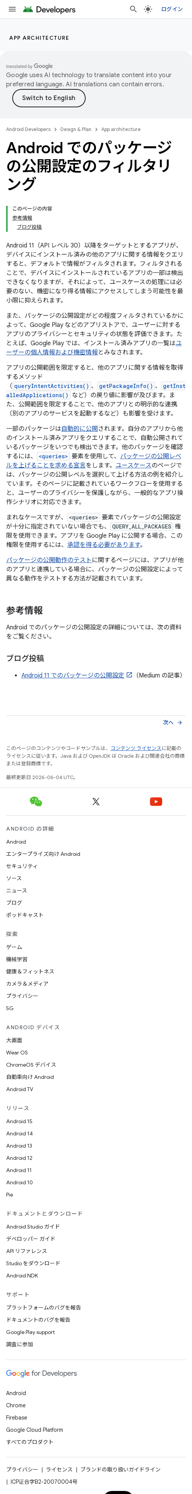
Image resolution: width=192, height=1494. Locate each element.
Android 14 (19, 1133)
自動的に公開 (79, 429)
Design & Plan (75, 129)
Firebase (16, 1417)
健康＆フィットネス (30, 971)
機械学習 (17, 959)
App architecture (39, 37)
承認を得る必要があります (103, 545)
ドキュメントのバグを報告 (38, 1319)
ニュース (16, 890)
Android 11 (19, 1170)
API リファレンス (26, 1251)
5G (10, 1008)
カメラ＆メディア (27, 983)
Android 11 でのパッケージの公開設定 (72, 675)
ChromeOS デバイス (31, 1064)
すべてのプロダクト (30, 1442)
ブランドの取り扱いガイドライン (120, 1470)
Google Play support (30, 1332)
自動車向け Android (30, 1077)
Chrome (16, 1405)
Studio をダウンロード (33, 1263)
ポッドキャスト (25, 915)
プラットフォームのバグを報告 (43, 1307)
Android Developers (28, 129)
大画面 (14, 1040)
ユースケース (133, 465)
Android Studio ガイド (33, 1226)
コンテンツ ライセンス (136, 748)
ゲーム (14, 947)
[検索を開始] (133, 9)
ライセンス (59, 1470)
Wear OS (17, 1052)
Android (16, 841)
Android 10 (19, 1182)
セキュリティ (22, 866)
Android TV (19, 1089)
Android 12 (19, 1157)
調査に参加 (19, 1344)
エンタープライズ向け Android (43, 853)
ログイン (172, 9)
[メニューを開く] (12, 9)
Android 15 (19, 1121)
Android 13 (19, 1145)
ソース (14, 878)
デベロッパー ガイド (30, 1238)
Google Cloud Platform (34, 1429)
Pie (9, 1194)
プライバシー (22, 996)
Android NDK (22, 1275)
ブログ (14, 902)
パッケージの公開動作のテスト (49, 560)
